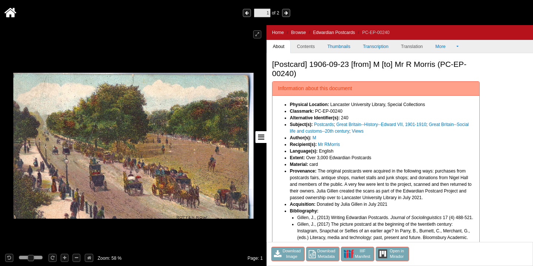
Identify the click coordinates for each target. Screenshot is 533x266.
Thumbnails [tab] (338, 46)
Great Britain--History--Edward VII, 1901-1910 (381, 124)
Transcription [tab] (375, 46)
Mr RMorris (329, 144)
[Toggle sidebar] (260, 137)
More (445, 46)
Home (278, 32)
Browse (298, 32)
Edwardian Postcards (334, 32)
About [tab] (278, 46)
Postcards (323, 124)
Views (357, 131)
